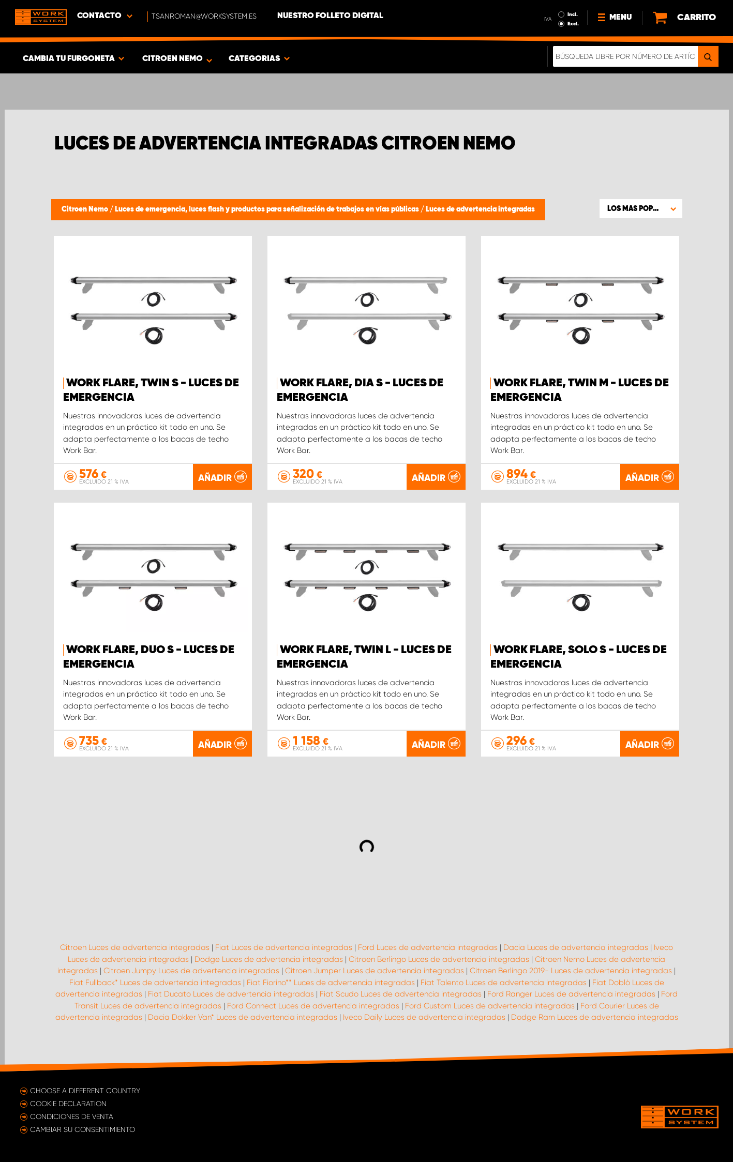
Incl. (572, 14)
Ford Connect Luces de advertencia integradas (313, 1005)
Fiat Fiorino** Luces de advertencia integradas (331, 982)
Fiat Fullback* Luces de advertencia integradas (155, 982)
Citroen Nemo (86, 209)
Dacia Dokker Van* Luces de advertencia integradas (242, 1017)
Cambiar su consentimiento (82, 1129)
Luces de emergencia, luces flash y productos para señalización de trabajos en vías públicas (268, 209)
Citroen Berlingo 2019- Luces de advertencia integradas (571, 970)
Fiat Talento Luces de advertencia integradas (504, 982)
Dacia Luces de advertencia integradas (575, 947)
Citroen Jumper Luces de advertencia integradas (374, 970)
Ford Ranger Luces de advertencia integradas (571, 994)
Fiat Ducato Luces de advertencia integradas (231, 994)
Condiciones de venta (71, 1116)
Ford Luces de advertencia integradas (428, 947)
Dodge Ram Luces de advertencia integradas (594, 1017)
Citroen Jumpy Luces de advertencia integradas (191, 970)
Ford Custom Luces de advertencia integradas (490, 1005)
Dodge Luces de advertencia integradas (269, 959)
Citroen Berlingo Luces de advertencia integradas (439, 959)
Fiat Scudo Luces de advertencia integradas (401, 994)
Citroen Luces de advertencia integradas (135, 947)
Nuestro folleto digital (330, 16)
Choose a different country (85, 1090)
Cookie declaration (68, 1103)
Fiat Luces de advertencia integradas (283, 947)
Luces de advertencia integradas (480, 209)
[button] (641, 208)
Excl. (573, 23)
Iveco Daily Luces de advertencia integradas (424, 1017)
